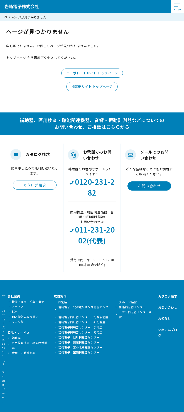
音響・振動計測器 (23, 353)
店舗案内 (60, 296)
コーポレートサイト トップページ (92, 73)
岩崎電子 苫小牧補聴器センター (80, 347)
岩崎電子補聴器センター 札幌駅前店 (83, 317)
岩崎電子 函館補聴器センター (78, 342)
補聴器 (16, 338)
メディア (17, 307)
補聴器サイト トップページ (92, 86)
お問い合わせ (149, 185)
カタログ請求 (34, 185)
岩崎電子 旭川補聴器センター (78, 337)
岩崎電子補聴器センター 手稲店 (80, 327)
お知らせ (164, 318)
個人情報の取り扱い (25, 317)
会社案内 (14, 296)
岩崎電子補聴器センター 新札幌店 (81, 322)
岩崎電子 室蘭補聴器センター (78, 352)
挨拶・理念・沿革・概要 (28, 302)
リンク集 (18, 322)
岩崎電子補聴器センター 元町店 (80, 332)
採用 (15, 312)
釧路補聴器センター (132, 307)
